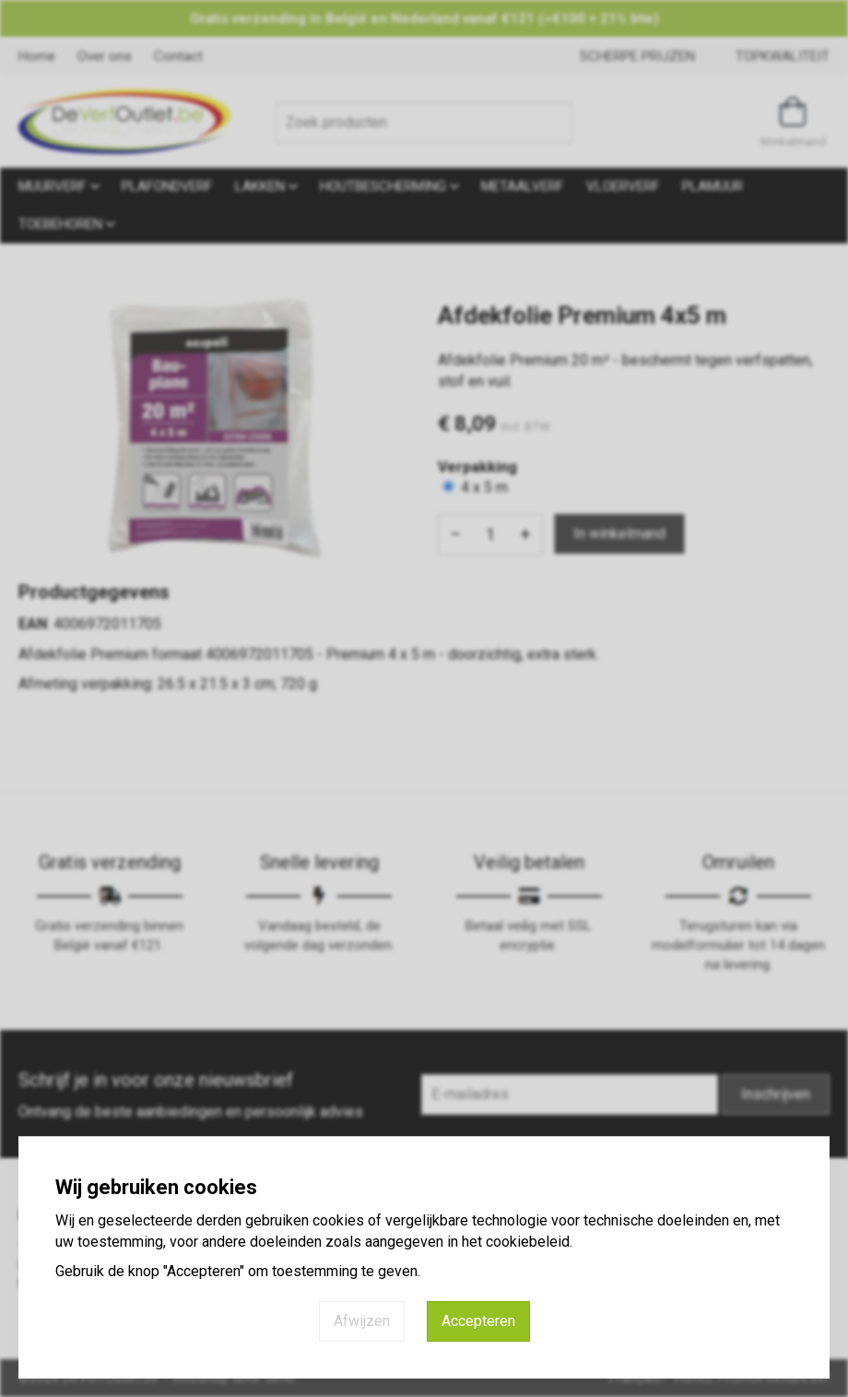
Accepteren (478, 1321)
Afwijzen (362, 1321)
